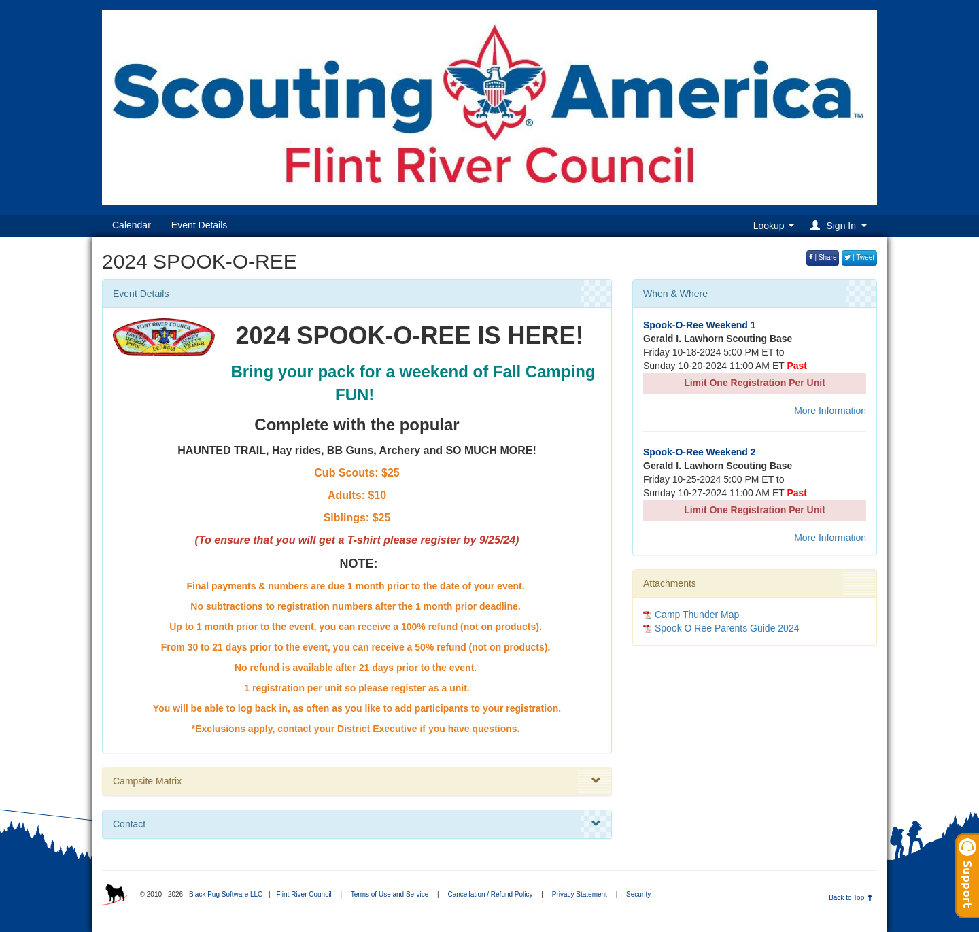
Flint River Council (303, 894)
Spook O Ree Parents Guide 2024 (727, 628)
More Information (830, 410)
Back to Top (851, 897)
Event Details (199, 225)
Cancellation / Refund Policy (489, 894)
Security (638, 894)
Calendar (131, 225)
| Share (823, 257)
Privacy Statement (579, 894)
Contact (357, 824)
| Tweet (859, 257)
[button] (840, 225)
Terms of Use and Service (390, 894)
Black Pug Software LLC (225, 894)
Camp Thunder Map (697, 614)
